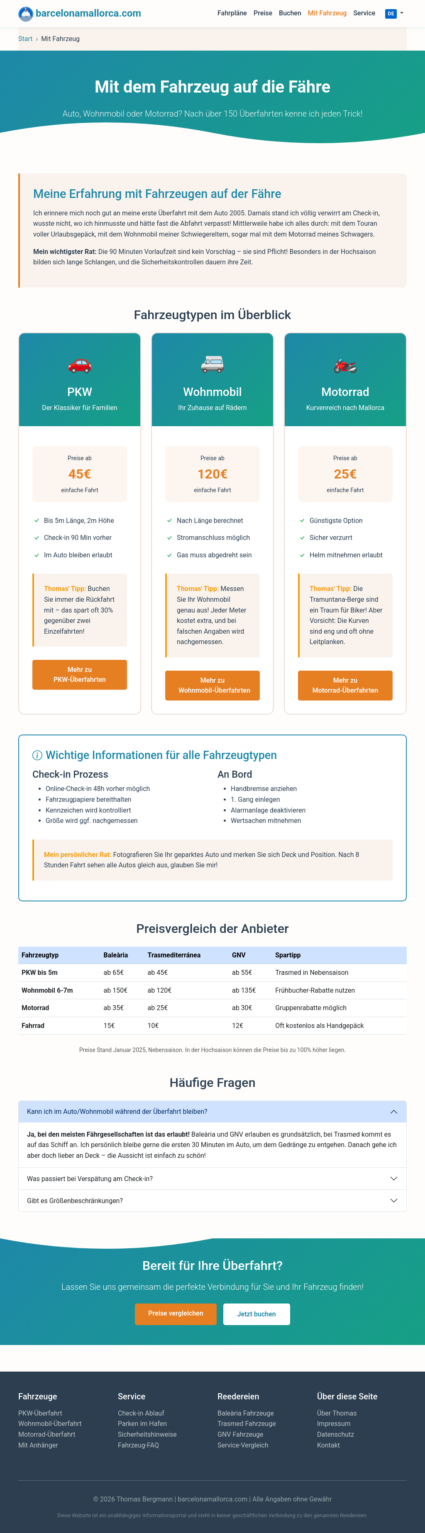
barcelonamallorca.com (79, 14)
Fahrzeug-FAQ (138, 1445)
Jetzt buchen (256, 1314)
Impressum (334, 1424)
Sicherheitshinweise (147, 1434)
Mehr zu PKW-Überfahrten (80, 675)
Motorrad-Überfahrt (46, 1434)
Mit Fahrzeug (327, 13)
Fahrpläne (232, 13)
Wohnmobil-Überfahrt (50, 1424)
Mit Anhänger (38, 1445)
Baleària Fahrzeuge (245, 1413)
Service (364, 13)
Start (25, 39)
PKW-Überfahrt (40, 1413)
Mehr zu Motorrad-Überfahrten (345, 685)
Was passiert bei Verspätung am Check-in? (90, 1179)
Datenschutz (335, 1434)
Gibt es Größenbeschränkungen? (75, 1201)
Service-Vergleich (243, 1445)
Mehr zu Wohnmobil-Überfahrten (214, 685)
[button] (394, 13)
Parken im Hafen (142, 1424)
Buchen (290, 13)
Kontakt (328, 1445)
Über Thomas (337, 1413)
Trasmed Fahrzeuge (246, 1424)
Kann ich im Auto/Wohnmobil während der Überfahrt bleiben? (117, 1112)
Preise (263, 13)
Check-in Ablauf (141, 1413)
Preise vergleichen (175, 1313)
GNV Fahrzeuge (240, 1434)
